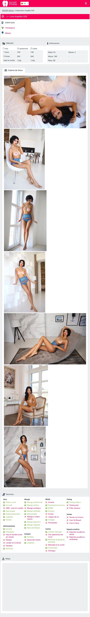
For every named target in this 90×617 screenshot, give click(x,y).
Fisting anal (73, 505)
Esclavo (51, 511)
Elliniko (6, 32)
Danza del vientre (33, 540)
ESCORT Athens (8, 10)
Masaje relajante (33, 525)
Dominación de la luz (56, 505)
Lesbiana (30, 543)
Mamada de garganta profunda (56, 541)
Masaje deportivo (34, 522)
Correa (50, 514)
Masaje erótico (33, 505)
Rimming (9, 549)
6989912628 (10, 23)
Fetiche (9, 520)
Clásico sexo (11, 502)
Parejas (9, 540)
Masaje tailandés (33, 511)
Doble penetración (13, 514)
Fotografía (10, 532)
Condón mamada (55, 532)
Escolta (9, 529)
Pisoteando (52, 523)
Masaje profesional (34, 502)
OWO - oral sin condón (14, 508)
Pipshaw (9, 546)
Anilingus (51, 551)
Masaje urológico (34, 508)
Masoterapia (32, 514)
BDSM (50, 508)
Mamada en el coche (56, 545)
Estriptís (30, 537)
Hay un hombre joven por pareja (14, 536)
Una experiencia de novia (55, 536)
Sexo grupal (10, 511)
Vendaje (51, 520)
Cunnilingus (52, 548)
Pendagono (8, 28)
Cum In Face (74, 523)
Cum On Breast (75, 520)
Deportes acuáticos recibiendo (77, 538)
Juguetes (9, 517)
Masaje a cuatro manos (33, 518)
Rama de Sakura (33, 528)
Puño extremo (74, 508)
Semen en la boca (76, 517)
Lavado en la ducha (13, 543)
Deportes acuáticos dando (77, 533)
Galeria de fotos (14, 70)
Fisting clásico (75, 502)
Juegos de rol (53, 517)
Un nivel (9, 505)
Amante (51, 502)
